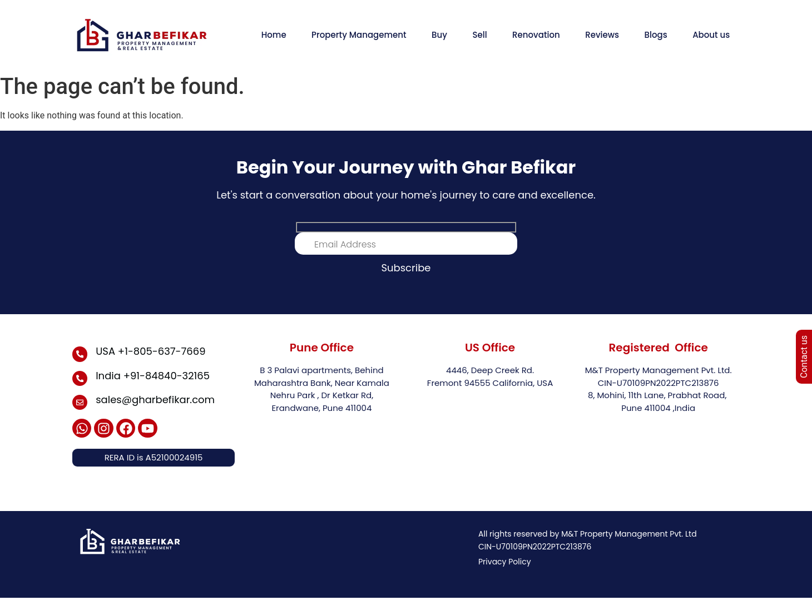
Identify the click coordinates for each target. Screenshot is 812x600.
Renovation (536, 35)
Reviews (602, 35)
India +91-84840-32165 (153, 376)
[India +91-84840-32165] (80, 378)
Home (273, 35)
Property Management (359, 35)
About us (711, 35)
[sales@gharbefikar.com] (80, 403)
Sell (479, 35)
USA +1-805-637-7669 (151, 351)
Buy (439, 35)
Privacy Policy (504, 563)
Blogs (656, 35)
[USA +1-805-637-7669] (80, 354)
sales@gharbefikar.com (155, 400)
